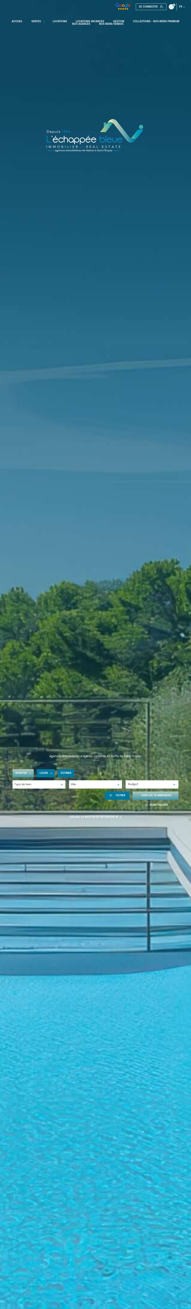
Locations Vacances (90, 21)
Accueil (17, 21)
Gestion (118, 21)
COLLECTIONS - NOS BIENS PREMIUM (156, 21)
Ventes (36, 21)
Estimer (66, 773)
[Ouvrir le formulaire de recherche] (117, 796)
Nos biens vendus (111, 24)
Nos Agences (81, 24)
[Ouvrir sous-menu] (44, 21)
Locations (60, 21)
